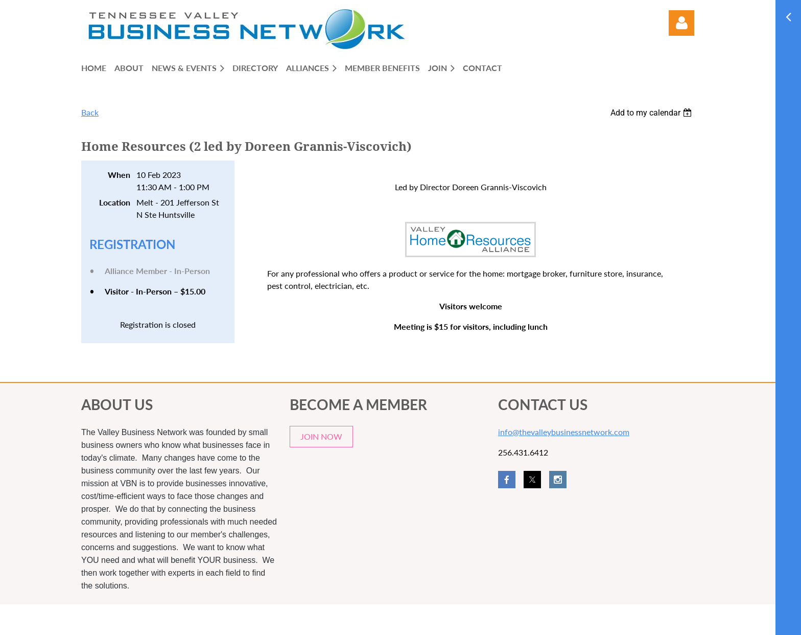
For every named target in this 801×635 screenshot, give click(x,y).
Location (114, 202)
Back (90, 112)
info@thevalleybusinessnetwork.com (563, 432)
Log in (681, 23)
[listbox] (652, 112)
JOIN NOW (321, 436)
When (119, 174)
